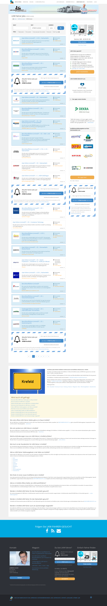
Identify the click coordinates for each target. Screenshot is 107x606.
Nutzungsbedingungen (44, 597)
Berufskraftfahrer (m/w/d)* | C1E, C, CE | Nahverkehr (35, 150)
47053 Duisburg (58, 65)
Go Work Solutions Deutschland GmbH (30, 102)
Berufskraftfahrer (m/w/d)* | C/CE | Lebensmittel (33, 50)
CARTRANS (24, 328)
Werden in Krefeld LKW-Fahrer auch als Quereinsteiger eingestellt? (25, 416)
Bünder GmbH (25, 70)
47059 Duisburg (58, 51)
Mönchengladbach (85, 386)
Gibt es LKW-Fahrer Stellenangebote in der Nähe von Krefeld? (24, 407)
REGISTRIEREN (89, 1)
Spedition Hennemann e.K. (27, 43)
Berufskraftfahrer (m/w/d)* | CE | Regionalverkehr (32, 64)
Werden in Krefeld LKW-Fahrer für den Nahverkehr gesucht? (24, 414)
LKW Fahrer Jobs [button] (61, 1)
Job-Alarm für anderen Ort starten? (51, 86)
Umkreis (51, 25)
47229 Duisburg (58, 123)
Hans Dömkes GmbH (17, 227)
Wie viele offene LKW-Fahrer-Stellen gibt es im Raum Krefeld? (24, 400)
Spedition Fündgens (26, 216)
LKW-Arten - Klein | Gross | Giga (40, 565)
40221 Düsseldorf (59, 250)
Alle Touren (56, 32)
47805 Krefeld (58, 40)
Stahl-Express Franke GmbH (28, 254)
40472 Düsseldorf (59, 165)
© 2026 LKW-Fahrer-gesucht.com (20, 597)
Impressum (34, 597)
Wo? (32, 25)
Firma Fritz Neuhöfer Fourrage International (31, 303)
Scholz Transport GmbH (27, 143)
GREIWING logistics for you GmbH (29, 128)
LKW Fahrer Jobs (21, 19)
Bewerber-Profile (70, 1)
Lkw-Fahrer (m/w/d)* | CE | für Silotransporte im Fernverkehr (32, 122)
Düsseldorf (52, 386)
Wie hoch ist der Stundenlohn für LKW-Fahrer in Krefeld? (23, 405)
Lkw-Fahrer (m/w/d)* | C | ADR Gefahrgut (35, 176)
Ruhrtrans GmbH (25, 316)
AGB (52, 597)
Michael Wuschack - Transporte (28, 115)
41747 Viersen (58, 265)
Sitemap (75, 597)
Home (15, 19)
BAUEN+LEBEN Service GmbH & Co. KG (30, 290)
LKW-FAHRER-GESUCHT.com (64, 422)
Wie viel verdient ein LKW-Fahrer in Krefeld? (20, 401)
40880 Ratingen (58, 275)
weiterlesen (91, 122)
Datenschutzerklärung (43, 90)
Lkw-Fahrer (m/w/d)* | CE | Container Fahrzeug (28, 222)
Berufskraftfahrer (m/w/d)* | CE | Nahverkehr (32, 109)
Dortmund (57, 386)
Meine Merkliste (39, 1)
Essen (61, 386)
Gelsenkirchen (93, 386)
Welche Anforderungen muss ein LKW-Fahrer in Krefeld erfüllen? (25, 403)
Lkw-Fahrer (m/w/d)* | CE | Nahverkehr (34, 97)
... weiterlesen (28, 423)
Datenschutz (57, 597)
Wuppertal (75, 386)
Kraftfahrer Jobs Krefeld (57, 381)
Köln (48, 386)
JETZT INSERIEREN (82, 72)
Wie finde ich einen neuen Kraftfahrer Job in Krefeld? (22, 408)
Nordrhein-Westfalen (59, 286)
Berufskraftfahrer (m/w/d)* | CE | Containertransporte (32, 209)
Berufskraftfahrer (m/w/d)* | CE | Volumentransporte (32, 297)
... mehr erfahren (61, 439)
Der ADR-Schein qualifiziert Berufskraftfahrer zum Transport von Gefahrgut (41, 557)
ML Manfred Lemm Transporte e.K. (29, 278)
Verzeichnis (25, 1)
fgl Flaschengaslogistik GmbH (28, 181)
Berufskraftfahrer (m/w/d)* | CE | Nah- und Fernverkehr (36, 134)
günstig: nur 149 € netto (78, 68)
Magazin (31, 1)
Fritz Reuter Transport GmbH (28, 170)
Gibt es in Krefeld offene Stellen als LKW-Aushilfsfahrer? (23, 410)
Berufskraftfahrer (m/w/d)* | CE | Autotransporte (32, 322)
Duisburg (66, 386)
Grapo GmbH (24, 57)
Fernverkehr (28, 32)
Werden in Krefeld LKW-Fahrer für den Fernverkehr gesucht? (24, 412)
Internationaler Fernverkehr (38, 32)
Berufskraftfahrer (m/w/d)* (30, 284)
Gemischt (48, 32)
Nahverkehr (21, 32)
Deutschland (57, 311)
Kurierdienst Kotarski (26, 157)
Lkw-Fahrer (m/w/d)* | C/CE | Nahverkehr (35, 38)
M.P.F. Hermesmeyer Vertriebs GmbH (30, 241)
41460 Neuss (58, 100)
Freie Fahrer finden (82, 45)
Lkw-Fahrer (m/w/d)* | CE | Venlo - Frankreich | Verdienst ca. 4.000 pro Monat (35, 260)
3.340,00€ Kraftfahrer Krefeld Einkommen (78, 377)
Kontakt (64, 597)
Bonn (79, 386)
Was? (14, 25)
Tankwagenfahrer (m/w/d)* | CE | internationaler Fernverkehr (33, 309)
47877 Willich (58, 178)
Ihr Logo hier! (82, 177)
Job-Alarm (69, 597)
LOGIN (95, 1)
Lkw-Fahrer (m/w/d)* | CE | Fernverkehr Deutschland (34, 248)
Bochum (70, 386)
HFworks (23, 267)
